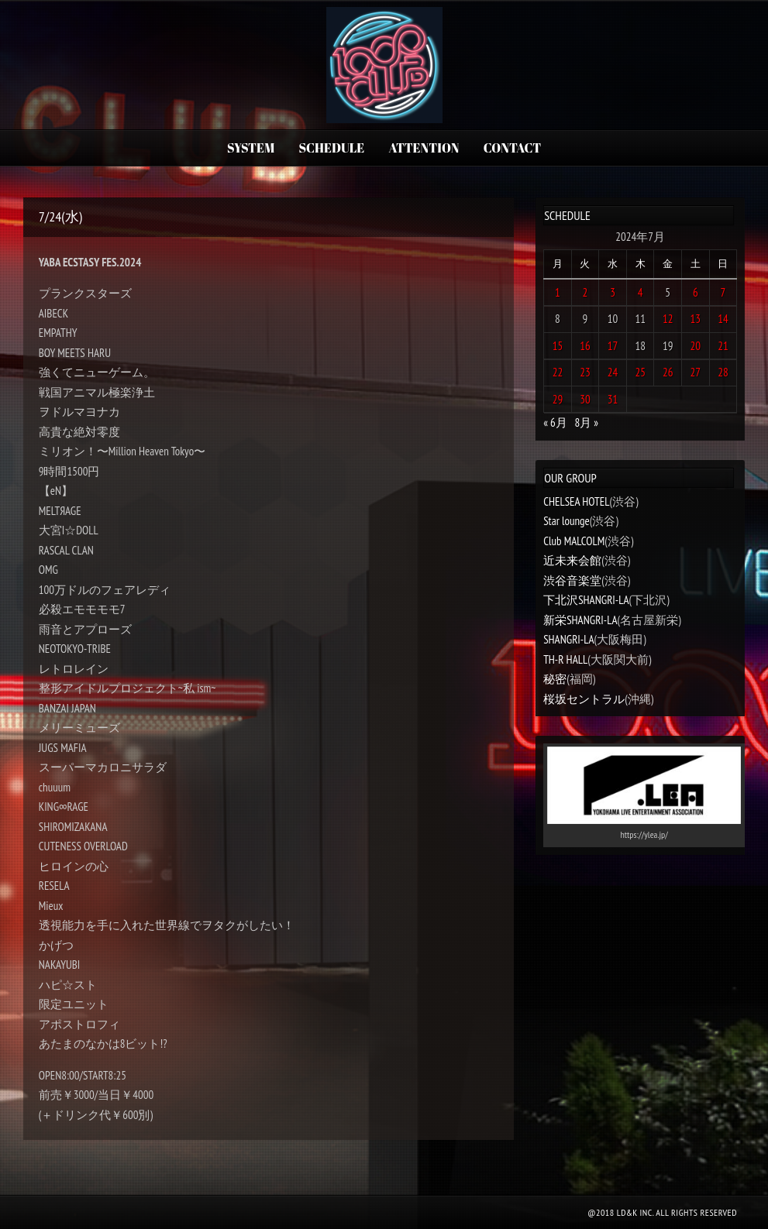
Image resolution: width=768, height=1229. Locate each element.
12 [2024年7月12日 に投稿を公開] (668, 318)
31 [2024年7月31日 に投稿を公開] (613, 399)
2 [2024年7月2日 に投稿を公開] (585, 292)
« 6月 (555, 422)
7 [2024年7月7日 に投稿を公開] (723, 292)
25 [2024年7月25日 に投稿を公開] (640, 372)
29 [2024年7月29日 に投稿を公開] (558, 399)
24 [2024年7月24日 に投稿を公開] (613, 372)
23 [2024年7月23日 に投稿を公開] (585, 372)
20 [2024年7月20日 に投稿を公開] (696, 345)
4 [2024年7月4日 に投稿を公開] (640, 292)
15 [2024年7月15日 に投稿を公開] (558, 345)
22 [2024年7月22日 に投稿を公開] (558, 372)
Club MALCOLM (573, 541)
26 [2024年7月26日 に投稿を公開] (668, 372)
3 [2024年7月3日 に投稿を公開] (612, 292)
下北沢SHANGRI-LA (586, 599)
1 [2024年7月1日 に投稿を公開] (557, 292)
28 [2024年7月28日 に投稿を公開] (723, 372)
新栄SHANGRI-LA (580, 620)
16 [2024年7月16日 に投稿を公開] (585, 345)
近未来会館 (572, 560)
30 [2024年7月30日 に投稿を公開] (585, 399)
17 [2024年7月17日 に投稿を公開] (613, 345)
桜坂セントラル (584, 699)
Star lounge (566, 520)
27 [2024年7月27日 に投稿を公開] (696, 372)
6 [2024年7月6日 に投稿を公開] (695, 292)
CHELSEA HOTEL (576, 501)
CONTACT (512, 147)
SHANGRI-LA (568, 639)
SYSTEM (250, 147)
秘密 (555, 678)
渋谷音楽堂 (572, 580)
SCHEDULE (332, 147)
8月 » (586, 422)
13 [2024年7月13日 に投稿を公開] (696, 318)
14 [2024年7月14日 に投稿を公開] (723, 318)
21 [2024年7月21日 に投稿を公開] (723, 345)
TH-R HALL (565, 659)
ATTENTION (424, 147)
